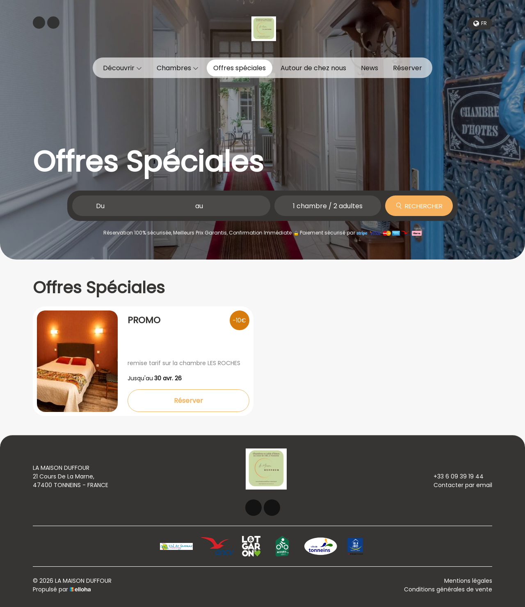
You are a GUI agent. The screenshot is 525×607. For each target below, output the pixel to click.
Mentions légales (468, 581)
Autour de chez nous (313, 68)
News (369, 68)
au (199, 206)
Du (100, 206)
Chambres (178, 68)
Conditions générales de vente (448, 589)
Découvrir (122, 68)
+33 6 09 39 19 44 (454, 476)
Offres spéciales (239, 68)
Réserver (407, 68)
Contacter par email (458, 485)
